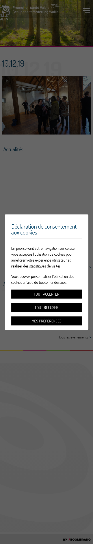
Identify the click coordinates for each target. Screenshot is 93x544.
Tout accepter (46, 294)
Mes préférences (46, 320)
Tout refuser (46, 307)
